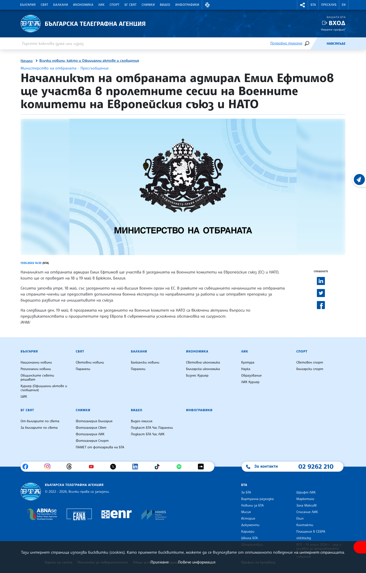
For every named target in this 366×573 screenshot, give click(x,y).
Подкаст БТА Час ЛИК (148, 434)
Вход (337, 23)
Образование (251, 376)
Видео (165, 5)
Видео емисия (141, 421)
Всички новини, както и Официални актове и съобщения (89, 61)
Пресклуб (328, 5)
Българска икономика (203, 369)
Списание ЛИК (307, 512)
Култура (247, 363)
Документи (250, 525)
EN (344, 5)
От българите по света (40, 421)
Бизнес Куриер (197, 376)
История (248, 519)
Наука (245, 369)
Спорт (114, 5)
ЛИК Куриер (250, 382)
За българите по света (39, 428)
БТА (313, 5)
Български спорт (309, 369)
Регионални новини (36, 369)
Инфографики (187, 5)
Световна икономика (203, 363)
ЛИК (101, 5)
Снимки (148, 5)
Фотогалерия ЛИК (90, 434)
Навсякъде (336, 44)
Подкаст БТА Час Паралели (152, 428)
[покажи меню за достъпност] (359, 547)
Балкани (60, 5)
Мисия (246, 512)
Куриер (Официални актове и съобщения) (44, 388)
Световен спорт (309, 363)
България (28, 5)
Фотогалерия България (94, 421)
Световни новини (90, 363)
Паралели (83, 369)
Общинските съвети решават (37, 378)
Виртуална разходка (257, 499)
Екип (300, 519)
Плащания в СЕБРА (310, 532)
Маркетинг (305, 499)
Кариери (247, 532)
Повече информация (197, 561)
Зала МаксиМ (306, 506)
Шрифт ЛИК (306, 492)
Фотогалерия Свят (91, 428)
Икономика (83, 5)
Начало (27, 61)
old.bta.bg (303, 538)
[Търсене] (307, 43)
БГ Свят (131, 5)
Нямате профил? (333, 29)
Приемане (159, 561)
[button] (207, 5)
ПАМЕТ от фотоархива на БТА (100, 447)
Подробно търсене (286, 43)
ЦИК (24, 397)
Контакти (304, 525)
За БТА (246, 492)
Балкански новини (145, 363)
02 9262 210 (316, 466)
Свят (44, 5)
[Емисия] (318, 43)
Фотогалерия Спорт (92, 441)
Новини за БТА (252, 506)
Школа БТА (249, 538)
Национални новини (36, 363)
